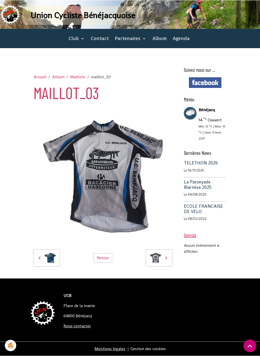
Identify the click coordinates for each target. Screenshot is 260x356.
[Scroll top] (249, 346)
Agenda (181, 38)
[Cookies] (11, 345)
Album (160, 38)
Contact (100, 38)
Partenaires (128, 38)
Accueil (40, 77)
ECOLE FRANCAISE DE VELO (203, 208)
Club (74, 38)
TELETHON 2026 (201, 163)
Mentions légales (109, 348)
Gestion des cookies (148, 348)
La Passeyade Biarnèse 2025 (198, 184)
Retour (103, 257)
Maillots (77, 77)
